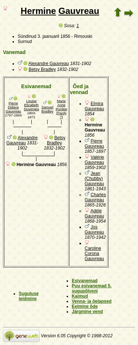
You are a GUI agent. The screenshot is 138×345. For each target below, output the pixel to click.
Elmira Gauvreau (94, 106)
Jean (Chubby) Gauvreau (94, 178)
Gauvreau (79, 11)
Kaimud (80, 296)
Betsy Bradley (42, 69)
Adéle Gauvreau (94, 213)
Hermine (38, 11)
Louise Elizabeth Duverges (31, 105)
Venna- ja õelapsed (92, 301)
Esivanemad (85, 280)
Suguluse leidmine (29, 296)
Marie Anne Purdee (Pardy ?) (61, 109)
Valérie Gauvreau (94, 160)
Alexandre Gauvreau (48, 63)
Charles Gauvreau (95, 197)
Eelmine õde (85, 306)
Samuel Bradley (48, 109)
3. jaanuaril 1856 (54, 36)
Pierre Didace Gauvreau (13, 107)
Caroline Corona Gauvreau (94, 253)
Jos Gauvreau (94, 229)
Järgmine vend (87, 311)
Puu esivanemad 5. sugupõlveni (92, 288)
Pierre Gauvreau (94, 144)
